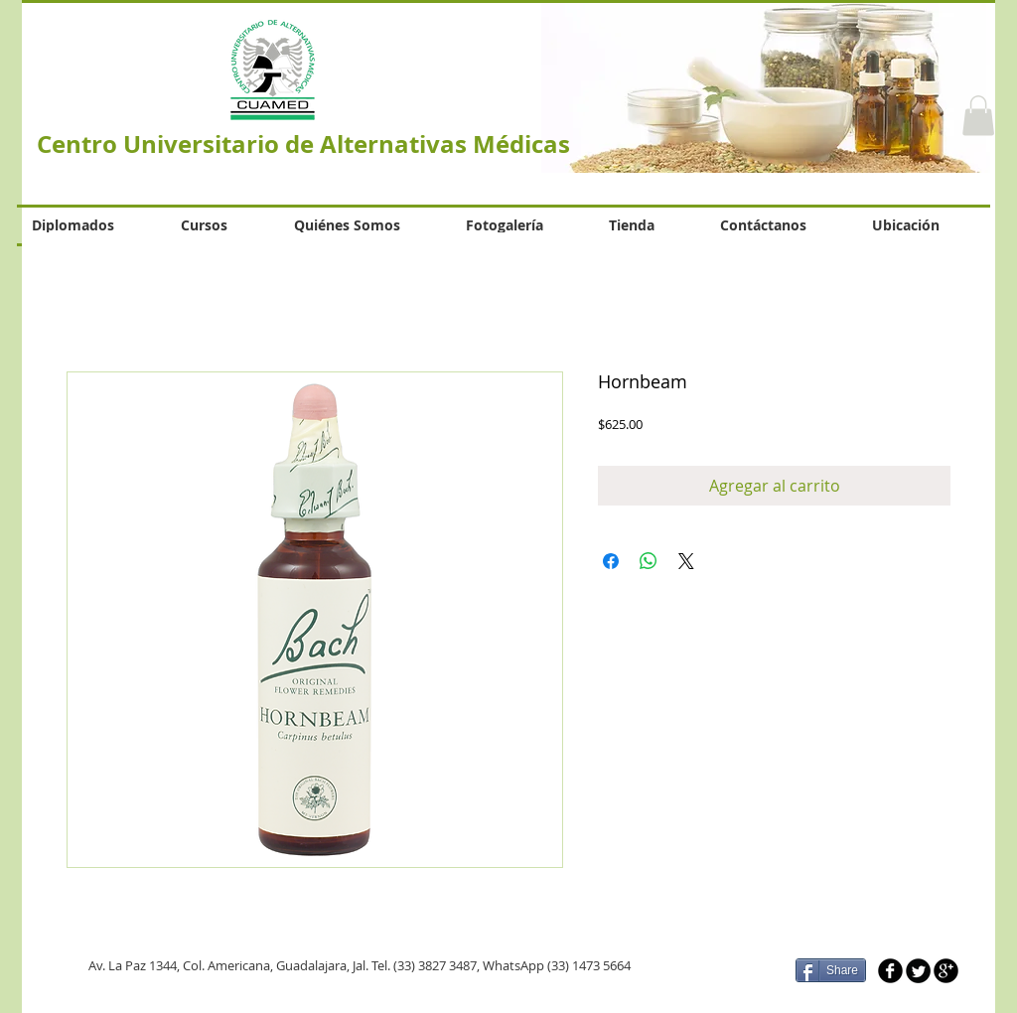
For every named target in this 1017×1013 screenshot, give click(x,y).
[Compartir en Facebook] (611, 561)
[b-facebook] (890, 970)
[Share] (831, 970)
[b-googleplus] (946, 970)
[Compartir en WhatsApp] (648, 561)
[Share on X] (686, 561)
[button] (978, 115)
